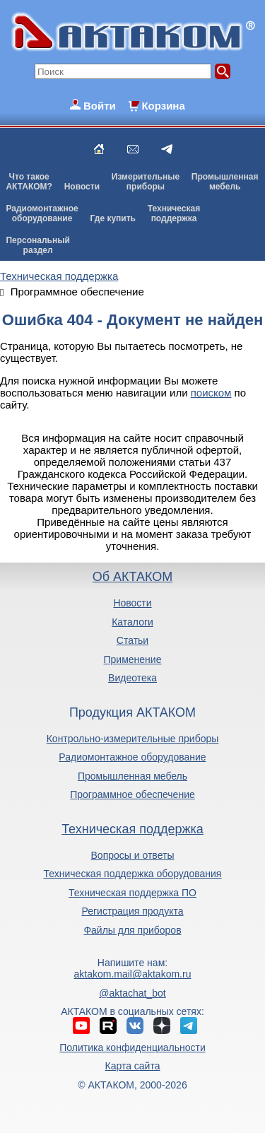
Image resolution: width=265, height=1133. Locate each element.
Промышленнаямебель (225, 182)
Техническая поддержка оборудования (133, 873)
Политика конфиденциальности (132, 1047)
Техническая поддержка (132, 829)
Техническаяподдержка (174, 213)
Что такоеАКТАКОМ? (29, 182)
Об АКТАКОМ (132, 577)
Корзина (162, 106)
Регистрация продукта (132, 911)
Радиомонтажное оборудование (132, 757)
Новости (82, 187)
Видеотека (132, 677)
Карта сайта (132, 1066)
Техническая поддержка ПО (132, 892)
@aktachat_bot (132, 993)
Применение (133, 659)
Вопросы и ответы (133, 855)
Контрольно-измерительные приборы (133, 738)
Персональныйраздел (37, 245)
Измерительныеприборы (145, 182)
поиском (211, 393)
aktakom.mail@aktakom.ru (133, 974)
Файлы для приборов (132, 930)
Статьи (132, 640)
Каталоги (132, 622)
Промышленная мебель (132, 776)
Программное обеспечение (132, 794)
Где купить (113, 218)
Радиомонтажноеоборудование (42, 213)
